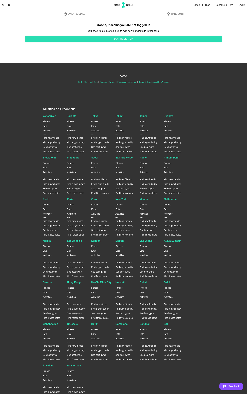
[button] (231, 386)
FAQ (80, 82)
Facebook (121, 82)
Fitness (46, 121)
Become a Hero (224, 5)
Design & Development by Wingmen (153, 82)
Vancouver (49, 116)
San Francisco (124, 157)
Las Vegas (146, 240)
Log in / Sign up (123, 39)
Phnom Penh (171, 157)
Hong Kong (74, 282)
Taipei (143, 116)
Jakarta (47, 282)
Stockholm (49, 157)
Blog (208, 5)
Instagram (132, 82)
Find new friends (51, 138)
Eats (45, 126)
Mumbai (144, 199)
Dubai (143, 282)
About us (88, 82)
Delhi (167, 282)
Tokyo (94, 116)
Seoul (94, 157)
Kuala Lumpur (172, 240)
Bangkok (145, 324)
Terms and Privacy (107, 82)
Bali (166, 324)
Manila (47, 240)
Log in (241, 5)
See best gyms (50, 147)
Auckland (48, 365)
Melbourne (170, 199)
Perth (46, 199)
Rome (143, 157)
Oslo (94, 199)
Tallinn (119, 116)
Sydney (168, 116)
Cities (197, 5)
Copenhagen (50, 324)
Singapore (73, 157)
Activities (47, 130)
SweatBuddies (74, 14)
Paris (70, 199)
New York (121, 199)
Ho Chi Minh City (101, 282)
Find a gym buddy (51, 142)
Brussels (72, 324)
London (96, 240)
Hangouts (175, 14)
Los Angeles (74, 240)
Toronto (71, 116)
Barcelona (121, 324)
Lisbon (119, 240)
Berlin (94, 324)
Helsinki (120, 282)
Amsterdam (74, 365)
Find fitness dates (51, 151)
